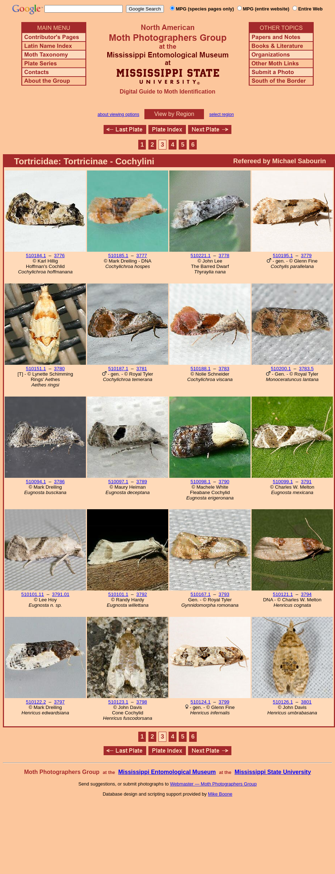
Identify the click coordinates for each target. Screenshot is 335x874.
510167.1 (201, 594)
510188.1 (201, 368)
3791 (306, 481)
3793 (224, 594)
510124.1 (201, 702)
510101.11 (32, 594)
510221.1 (201, 255)
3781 (141, 368)
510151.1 (36, 368)
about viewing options (118, 114)
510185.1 (118, 255)
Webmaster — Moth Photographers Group (213, 784)
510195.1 (283, 255)
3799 (224, 702)
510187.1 (118, 368)
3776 (59, 255)
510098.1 (201, 481)
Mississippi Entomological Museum (167, 772)
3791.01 (60, 594)
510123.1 (118, 702)
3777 (141, 255)
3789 (141, 481)
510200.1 (281, 368)
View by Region (174, 114)
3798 (141, 702)
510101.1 (118, 594)
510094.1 (36, 481)
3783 (224, 368)
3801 (306, 702)
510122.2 (36, 702)
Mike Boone (220, 794)
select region (221, 114)
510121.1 (283, 594)
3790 (224, 481)
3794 (306, 594)
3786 (59, 481)
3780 (59, 368)
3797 (59, 702)
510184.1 (36, 255)
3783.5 (306, 368)
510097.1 (118, 481)
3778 (224, 255)
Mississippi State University (273, 772)
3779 (306, 255)
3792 (141, 594)
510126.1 (283, 702)
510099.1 (283, 481)
